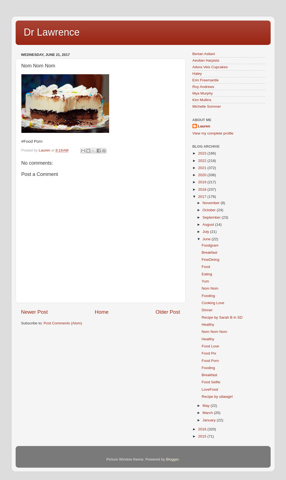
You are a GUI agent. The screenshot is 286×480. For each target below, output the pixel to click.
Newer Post (34, 312)
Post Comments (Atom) (63, 323)
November (212, 203)
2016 (202, 429)
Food (206, 267)
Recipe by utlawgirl (217, 397)
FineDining (210, 260)
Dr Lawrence (52, 32)
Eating (207, 274)
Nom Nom (210, 288)
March (208, 413)
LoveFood (210, 389)
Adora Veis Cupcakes (210, 67)
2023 (202, 153)
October (210, 210)
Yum (205, 281)
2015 (202, 436)
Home (102, 312)
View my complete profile (213, 133)
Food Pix (209, 353)
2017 (202, 197)
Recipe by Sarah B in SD (222, 317)
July (206, 232)
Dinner (207, 310)
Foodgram (210, 245)
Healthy (208, 324)
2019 (202, 182)
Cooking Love (213, 303)
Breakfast (209, 252)
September (212, 217)
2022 (202, 161)
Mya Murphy (202, 93)
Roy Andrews (203, 87)
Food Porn (210, 361)
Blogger (172, 459)
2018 (202, 189)
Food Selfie (211, 382)
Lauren (204, 126)
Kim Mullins (201, 100)
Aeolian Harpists (205, 60)
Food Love (210, 346)
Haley (197, 74)
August (209, 224)
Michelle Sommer (206, 106)
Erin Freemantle (205, 80)
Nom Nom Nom (214, 332)
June (207, 239)
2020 (202, 175)
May (207, 406)
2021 (202, 168)
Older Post (167, 312)
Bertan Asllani (203, 54)
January (210, 420)
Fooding (208, 296)
